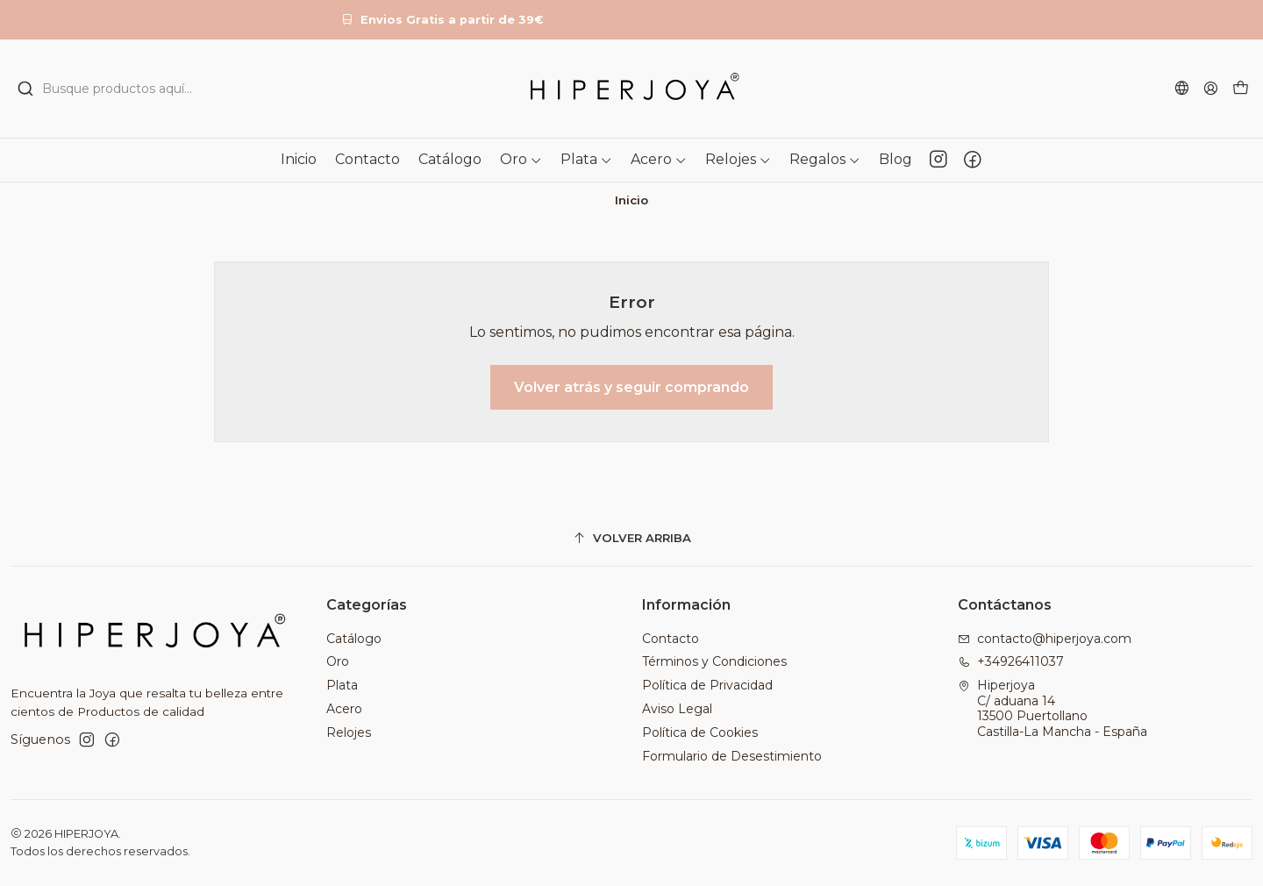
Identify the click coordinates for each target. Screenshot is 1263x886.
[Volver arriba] (631, 538)
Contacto (670, 639)
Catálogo (354, 639)
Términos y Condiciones (714, 661)
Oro (337, 661)
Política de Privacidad (707, 685)
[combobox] (210, 88)
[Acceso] (1211, 88)
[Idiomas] (1182, 88)
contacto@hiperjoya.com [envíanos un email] (1044, 639)
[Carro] (1240, 89)
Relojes (348, 732)
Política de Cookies (700, 732)
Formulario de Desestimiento (732, 756)
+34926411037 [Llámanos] (1011, 661)
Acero (344, 709)
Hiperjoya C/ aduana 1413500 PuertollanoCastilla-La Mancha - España (1052, 708)
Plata (342, 685)
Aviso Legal (677, 709)
